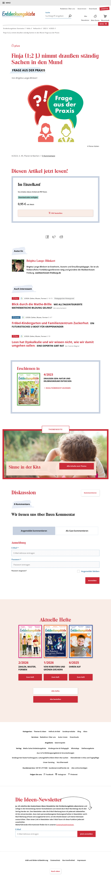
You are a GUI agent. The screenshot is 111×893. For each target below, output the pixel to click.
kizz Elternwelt (62, 764)
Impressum (81, 862)
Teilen (47, 237)
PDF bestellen (56, 214)
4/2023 (51, 28)
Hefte (29, 28)
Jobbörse (104, 8)
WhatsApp (75, 750)
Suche (47, 12)
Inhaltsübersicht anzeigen (58, 388)
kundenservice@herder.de (59, 770)
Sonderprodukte (68, 733)
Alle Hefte (55, 693)
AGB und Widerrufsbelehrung (36, 862)
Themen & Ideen (40, 733)
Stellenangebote (87, 750)
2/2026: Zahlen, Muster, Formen (33, 299)
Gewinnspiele (60, 744)
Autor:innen (82, 9)
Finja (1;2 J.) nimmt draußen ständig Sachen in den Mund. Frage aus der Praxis (31, 33)
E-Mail (15, 550)
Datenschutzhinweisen (65, 827)
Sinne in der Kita (27, 469)
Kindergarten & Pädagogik (58, 750)
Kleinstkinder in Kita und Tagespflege (85, 759)
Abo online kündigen (79, 770)
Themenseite (55, 431)
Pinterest (73, 776)
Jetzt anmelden (86, 836)
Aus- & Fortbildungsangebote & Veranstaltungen (55, 755)
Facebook (49, 776)
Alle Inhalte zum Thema (76, 468)
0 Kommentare (48, 156)
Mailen (61, 237)
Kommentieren (90, 495)
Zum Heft (30, 679)
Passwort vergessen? (19, 573)
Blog (79, 733)
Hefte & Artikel (54, 733)
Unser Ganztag (48, 764)
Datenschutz (55, 862)
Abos (85, 733)
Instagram (62, 776)
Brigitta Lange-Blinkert (26, 78)
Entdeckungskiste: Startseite (13, 28)
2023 (45, 28)
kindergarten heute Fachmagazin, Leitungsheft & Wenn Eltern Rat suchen (40, 759)
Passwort (17, 561)
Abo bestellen (55, 701)
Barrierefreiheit (68, 862)
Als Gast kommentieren (77, 533)
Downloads (93, 9)
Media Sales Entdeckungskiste (34, 750)
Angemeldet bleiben (89, 573)
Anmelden (92, 582)
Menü (8, 3)
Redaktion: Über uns (67, 9)
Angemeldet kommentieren (34, 533)
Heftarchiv (37, 28)
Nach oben (55, 873)
